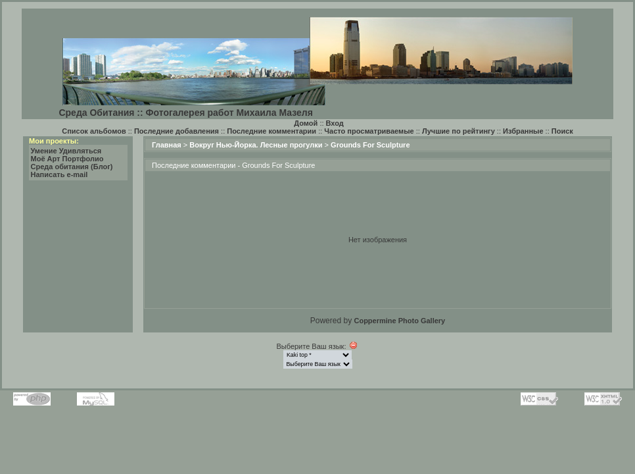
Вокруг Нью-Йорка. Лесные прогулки (255, 145)
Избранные (523, 131)
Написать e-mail (59, 174)
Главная (166, 145)
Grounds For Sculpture (370, 145)
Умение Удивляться (66, 151)
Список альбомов (94, 131)
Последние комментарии (271, 131)
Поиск (562, 131)
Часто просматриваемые (368, 131)
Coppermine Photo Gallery (399, 321)
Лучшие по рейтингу (458, 131)
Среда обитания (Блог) (72, 167)
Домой (306, 123)
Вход (335, 123)
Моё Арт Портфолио (67, 159)
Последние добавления (176, 131)
